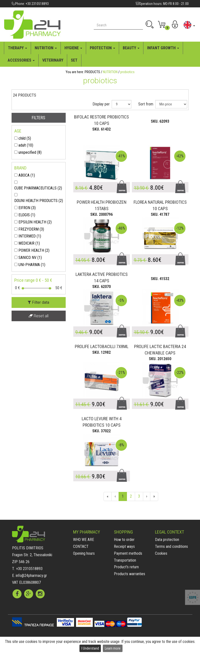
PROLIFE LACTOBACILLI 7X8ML (101, 346)
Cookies (161, 553)
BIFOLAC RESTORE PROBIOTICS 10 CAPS (101, 120)
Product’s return (126, 567)
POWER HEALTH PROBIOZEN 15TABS (101, 205)
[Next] (146, 496)
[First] (108, 496)
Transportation (125, 560)
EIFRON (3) (27, 207)
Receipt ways (124, 546)
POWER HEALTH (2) (33, 250)
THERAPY (17, 48)
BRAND (20, 167)
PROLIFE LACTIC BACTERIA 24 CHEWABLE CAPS (160, 349)
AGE (17, 131)
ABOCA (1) (26, 175)
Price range (33, 280)
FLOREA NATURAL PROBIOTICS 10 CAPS (160, 205)
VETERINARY (52, 60)
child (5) (24, 138)
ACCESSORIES (21, 60)
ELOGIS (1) (26, 215)
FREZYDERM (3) (31, 229)
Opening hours (84, 553)
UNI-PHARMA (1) (31, 264)
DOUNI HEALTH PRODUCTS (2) (38, 200)
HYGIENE (73, 48)
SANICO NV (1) (30, 257)
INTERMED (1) (29, 236)
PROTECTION (102, 48)
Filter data (38, 302)
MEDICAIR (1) (29, 243)
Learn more (113, 648)
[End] (154, 496)
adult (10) (25, 145)
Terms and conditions (171, 546)
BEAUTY (131, 48)
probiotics (127, 72)
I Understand (90, 648)
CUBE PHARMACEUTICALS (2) (38, 188)
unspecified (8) (30, 152)
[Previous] (115, 496)
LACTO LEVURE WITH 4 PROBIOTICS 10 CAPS (102, 422)
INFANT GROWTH (163, 48)
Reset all (38, 316)
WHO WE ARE (83, 539)
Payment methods (128, 553)
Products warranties (129, 573)
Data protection (167, 539)
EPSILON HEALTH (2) (35, 222)
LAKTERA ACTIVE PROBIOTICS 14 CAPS (102, 277)
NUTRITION (46, 48)
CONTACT (81, 546)
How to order (124, 539)
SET (74, 60)
